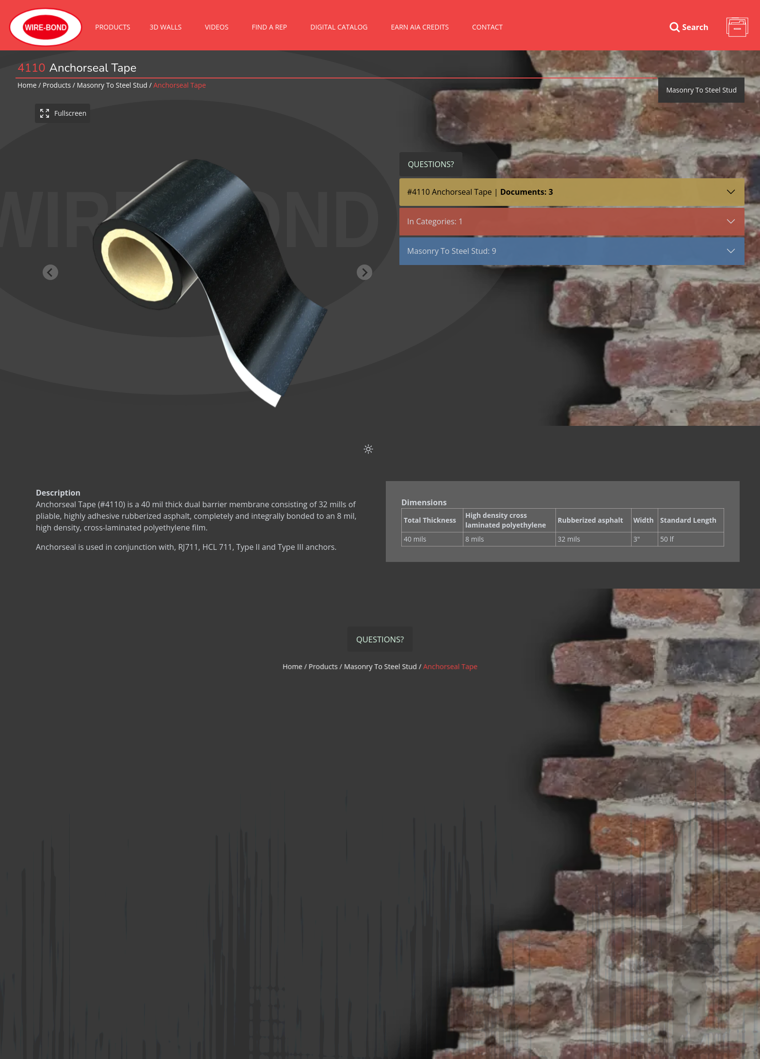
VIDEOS (217, 26)
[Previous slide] (50, 272)
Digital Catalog (338, 26)
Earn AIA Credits (420, 26)
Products (112, 26)
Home (27, 85)
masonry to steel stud (112, 85)
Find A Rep (269, 26)
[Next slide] (364, 272)
